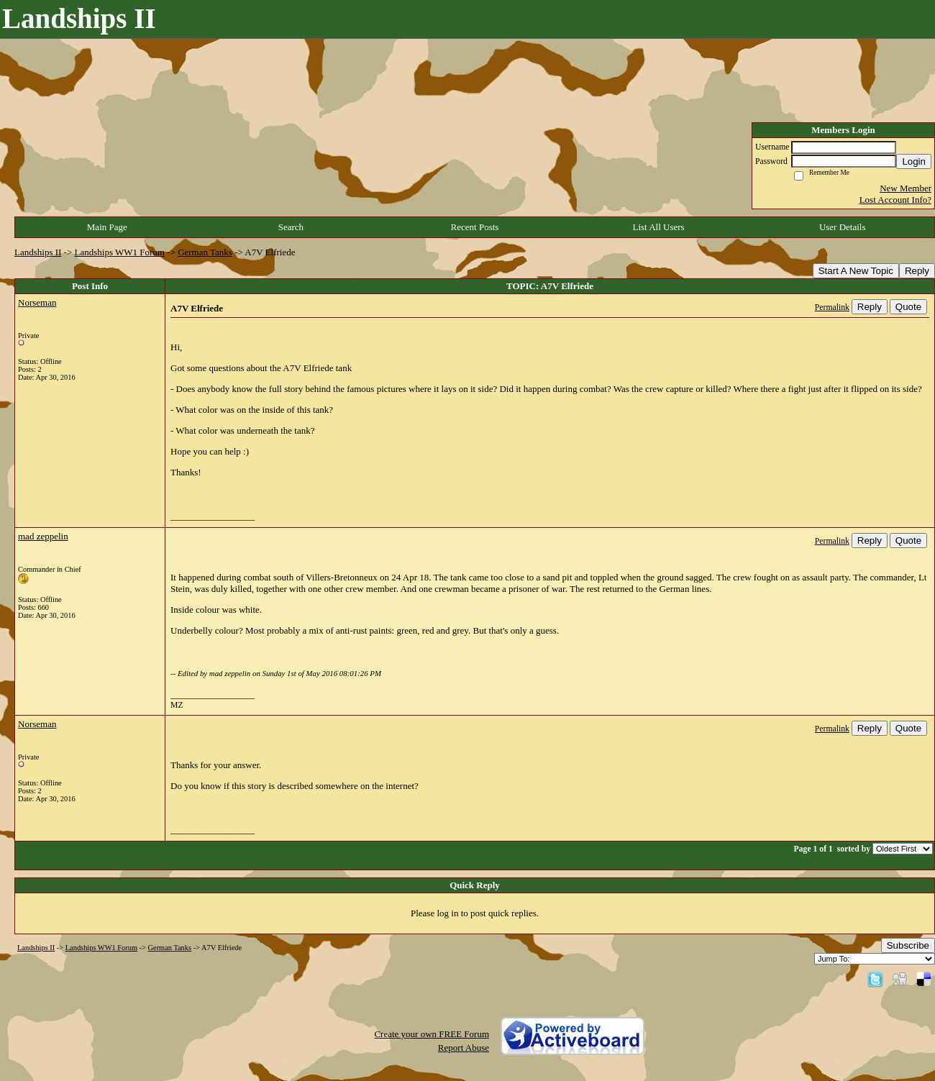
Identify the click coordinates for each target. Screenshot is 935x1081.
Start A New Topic (855, 270)
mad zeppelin (43, 536)
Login (914, 161)
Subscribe (908, 945)
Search (291, 227)
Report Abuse (463, 1047)
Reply (917, 270)
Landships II (37, 252)
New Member (905, 188)
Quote (908, 306)
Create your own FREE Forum (431, 1033)
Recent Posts (475, 227)
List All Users (658, 227)
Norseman (37, 302)
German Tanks (205, 252)
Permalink (832, 307)
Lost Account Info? (895, 199)
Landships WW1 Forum (120, 252)
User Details (842, 227)
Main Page (107, 227)
